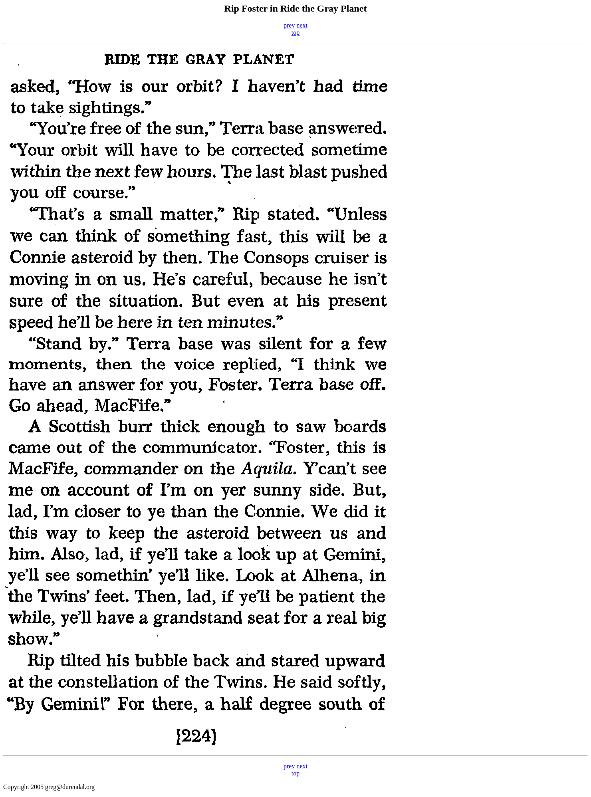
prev (289, 25)
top (295, 32)
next (301, 25)
